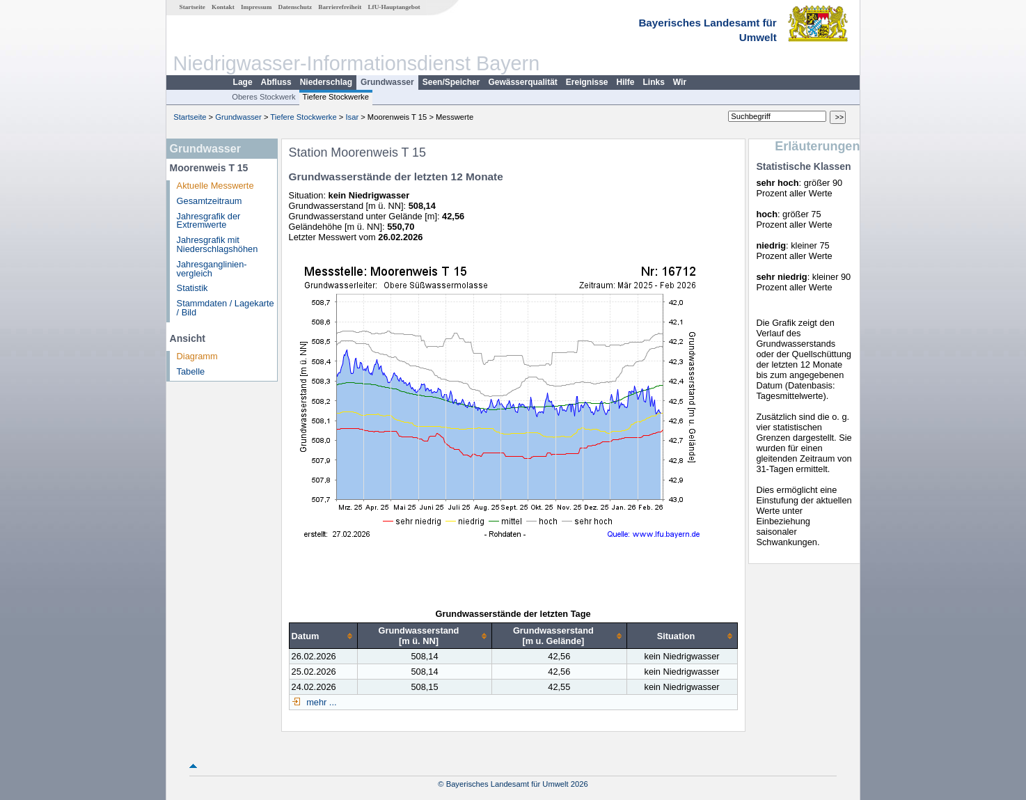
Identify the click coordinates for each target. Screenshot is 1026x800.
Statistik (192, 288)
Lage (243, 82)
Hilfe (626, 82)
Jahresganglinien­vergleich (212, 269)
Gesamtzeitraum (209, 201)
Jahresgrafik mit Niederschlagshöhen (217, 244)
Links (654, 82)
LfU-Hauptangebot (394, 6)
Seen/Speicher (451, 82)
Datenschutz (295, 6)
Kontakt (223, 6)
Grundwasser (387, 82)
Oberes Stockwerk (263, 97)
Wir (679, 82)
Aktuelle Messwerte (215, 185)
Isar (351, 117)
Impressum (256, 6)
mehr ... (320, 702)
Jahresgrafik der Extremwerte (209, 220)
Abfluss (276, 82)
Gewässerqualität (522, 82)
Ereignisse (587, 82)
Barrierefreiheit (339, 6)
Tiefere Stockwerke (336, 97)
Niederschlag (326, 82)
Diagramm (197, 356)
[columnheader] (323, 636)
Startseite (192, 6)
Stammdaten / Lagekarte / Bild (225, 307)
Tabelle (191, 371)
